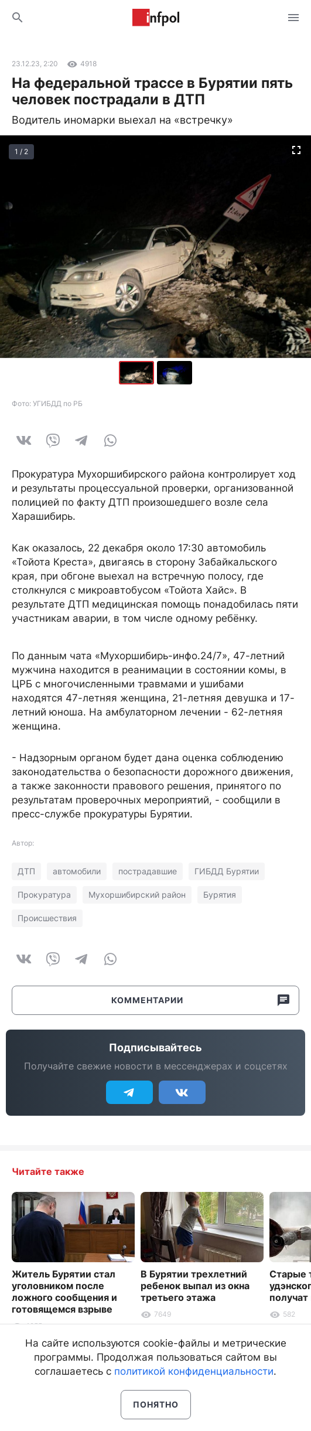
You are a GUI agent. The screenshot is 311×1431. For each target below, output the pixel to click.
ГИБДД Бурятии (226, 871)
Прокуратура (44, 895)
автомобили (77, 871)
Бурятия (219, 895)
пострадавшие (147, 871)
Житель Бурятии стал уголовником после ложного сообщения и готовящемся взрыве (64, 1291)
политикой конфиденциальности (194, 1371)
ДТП (26, 871)
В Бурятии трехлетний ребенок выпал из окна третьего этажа (195, 1285)
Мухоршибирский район (137, 895)
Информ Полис (155, 17)
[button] (174, 372)
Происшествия (47, 918)
